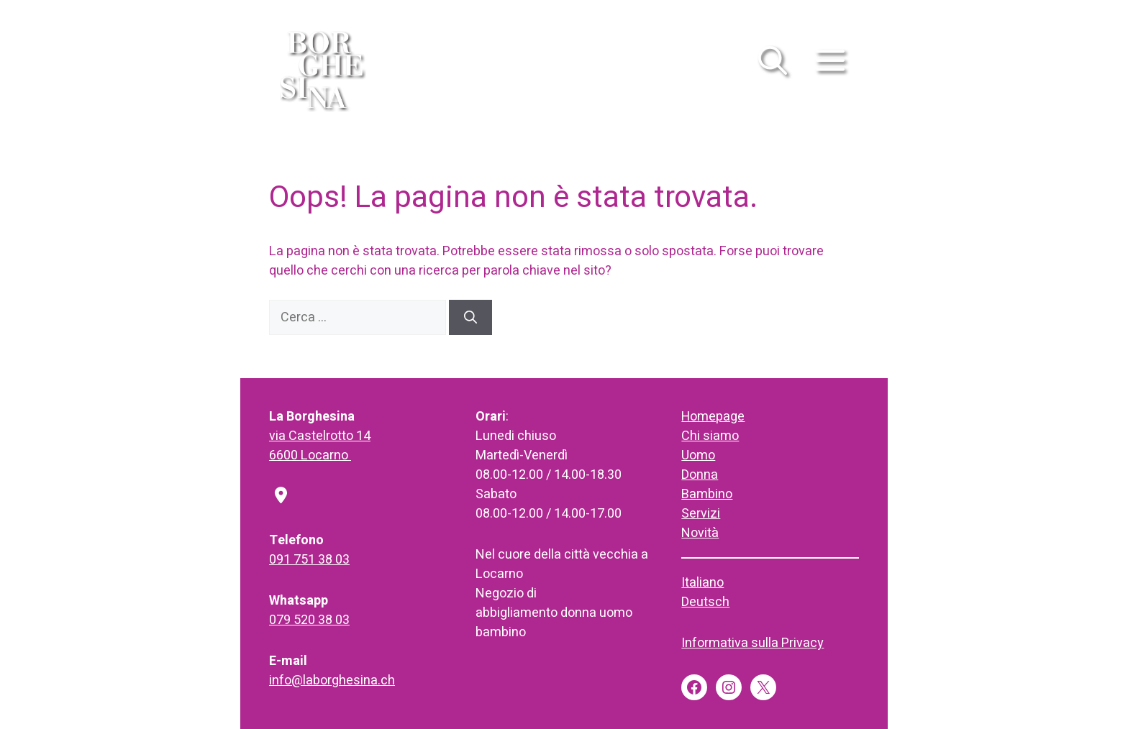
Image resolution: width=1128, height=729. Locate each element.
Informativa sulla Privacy (752, 643)
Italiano (702, 582)
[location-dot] (281, 497)
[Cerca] (470, 317)
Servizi (700, 513)
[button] (772, 68)
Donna (699, 475)
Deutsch (705, 602)
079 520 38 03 (309, 620)
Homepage (713, 416)
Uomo (698, 455)
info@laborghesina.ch (332, 680)
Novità (700, 533)
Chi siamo (710, 436)
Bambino (706, 494)
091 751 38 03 (309, 559)
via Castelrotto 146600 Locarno (319, 445)
